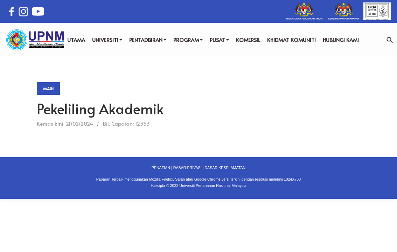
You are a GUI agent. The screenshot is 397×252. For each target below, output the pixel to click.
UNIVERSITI (107, 39)
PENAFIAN (161, 168)
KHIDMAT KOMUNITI (291, 39)
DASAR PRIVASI (187, 168)
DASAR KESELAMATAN (224, 168)
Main (48, 88)
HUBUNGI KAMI (341, 39)
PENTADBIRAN (147, 39)
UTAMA (76, 39)
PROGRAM (188, 39)
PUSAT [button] (219, 39)
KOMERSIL (248, 39)
